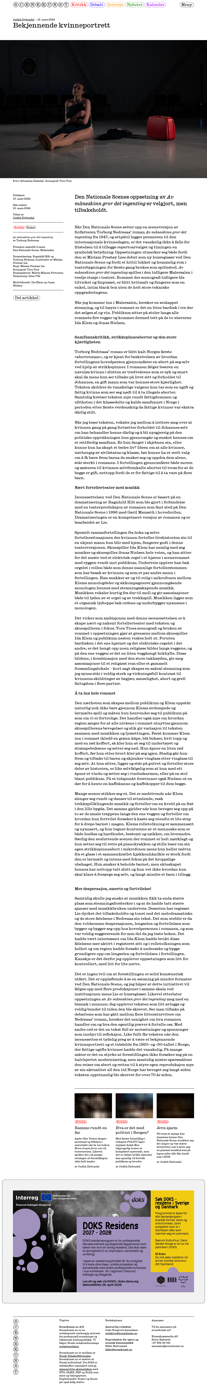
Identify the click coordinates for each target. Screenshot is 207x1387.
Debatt (96, 4)
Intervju (115, 4)
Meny (186, 4)
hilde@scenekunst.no (118, 1349)
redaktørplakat (69, 1346)
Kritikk (79, 4)
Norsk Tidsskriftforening (75, 1355)
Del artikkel (26, 297)
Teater (30, 227)
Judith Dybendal (23, 19)
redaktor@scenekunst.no (121, 1333)
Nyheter (135, 4)
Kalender (155, 4)
